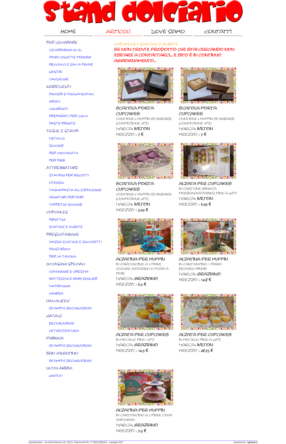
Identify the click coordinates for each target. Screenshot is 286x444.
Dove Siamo (168, 32)
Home (68, 32)
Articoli (118, 32)
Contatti (217, 32)
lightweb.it (252, 442)
